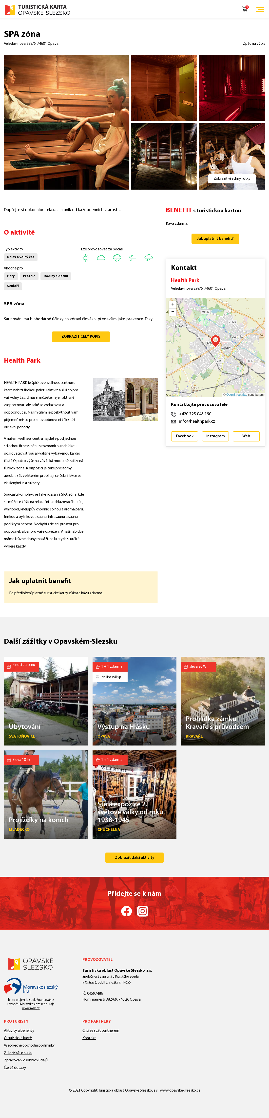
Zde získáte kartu (18, 1053)
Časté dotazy (15, 1068)
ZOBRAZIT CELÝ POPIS (80, 337)
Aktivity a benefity (19, 1031)
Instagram (215, 436)
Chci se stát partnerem (100, 1031)
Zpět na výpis (254, 44)
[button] (216, 341)
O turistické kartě (18, 1038)
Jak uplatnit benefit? (215, 239)
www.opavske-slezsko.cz (180, 1091)
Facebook (184, 436)
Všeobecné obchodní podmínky (29, 1046)
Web (246, 436)
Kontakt (89, 1038)
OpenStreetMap (236, 394)
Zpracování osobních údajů (26, 1060)
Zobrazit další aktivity (134, 858)
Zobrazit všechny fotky (232, 179)
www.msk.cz (31, 1008)
